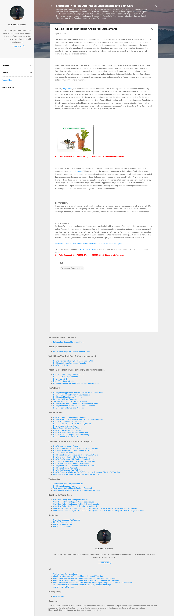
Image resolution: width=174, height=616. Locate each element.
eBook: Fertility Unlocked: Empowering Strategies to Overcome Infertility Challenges (86, 580)
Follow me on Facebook (62, 526)
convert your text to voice (63, 587)
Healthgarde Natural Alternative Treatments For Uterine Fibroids (78, 419)
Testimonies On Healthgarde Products (68, 484)
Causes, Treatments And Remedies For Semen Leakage (75, 448)
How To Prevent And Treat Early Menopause (70, 432)
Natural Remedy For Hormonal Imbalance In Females (74, 461)
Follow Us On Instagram (62, 524)
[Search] (156, 6)
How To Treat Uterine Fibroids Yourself (68, 422)
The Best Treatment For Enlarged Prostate (70, 401)
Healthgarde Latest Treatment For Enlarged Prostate (74, 406)
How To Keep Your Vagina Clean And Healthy (71, 435)
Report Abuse (8, 80)
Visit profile (104, 562)
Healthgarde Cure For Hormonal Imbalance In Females (74, 466)
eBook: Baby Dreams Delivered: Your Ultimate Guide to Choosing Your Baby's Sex (85, 578)
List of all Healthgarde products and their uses (71, 351)
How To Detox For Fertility (63, 453)
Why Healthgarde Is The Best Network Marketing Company (76, 490)
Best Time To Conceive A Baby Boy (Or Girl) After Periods (76, 474)
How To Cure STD (60, 379)
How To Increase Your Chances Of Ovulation (71, 463)
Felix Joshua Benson (104, 549)
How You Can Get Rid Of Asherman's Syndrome (72, 424)
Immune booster (75, 171)
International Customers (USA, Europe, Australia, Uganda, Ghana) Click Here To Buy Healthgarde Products (95, 508)
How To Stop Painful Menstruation (67, 430)
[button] (151, 29)
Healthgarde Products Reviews (65, 486)
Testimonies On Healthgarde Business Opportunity (73, 488)
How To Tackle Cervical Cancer (65, 437)
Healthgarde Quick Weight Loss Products (69, 363)
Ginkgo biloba (67, 88)
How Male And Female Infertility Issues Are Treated (73, 450)
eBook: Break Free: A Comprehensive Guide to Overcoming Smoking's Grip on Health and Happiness (92, 583)
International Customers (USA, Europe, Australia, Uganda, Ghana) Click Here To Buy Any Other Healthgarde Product (98, 510)
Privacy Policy (58, 596)
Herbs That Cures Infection (64, 381)
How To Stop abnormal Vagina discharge (69, 417)
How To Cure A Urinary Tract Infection (68, 375)
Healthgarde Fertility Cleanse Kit (65, 468)
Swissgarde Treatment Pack (72, 268)
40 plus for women (87, 249)
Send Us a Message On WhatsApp (66, 520)
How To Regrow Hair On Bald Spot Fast (68, 408)
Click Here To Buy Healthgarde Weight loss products (74, 502)
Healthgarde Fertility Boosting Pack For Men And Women (75, 455)
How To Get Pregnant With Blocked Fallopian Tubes (73, 459)
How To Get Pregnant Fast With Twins (68, 470)
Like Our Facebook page (62, 522)
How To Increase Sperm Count (65, 446)
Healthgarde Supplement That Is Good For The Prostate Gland (78, 393)
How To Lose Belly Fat (62, 365)
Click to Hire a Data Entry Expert (65, 574)
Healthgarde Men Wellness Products (67, 397)
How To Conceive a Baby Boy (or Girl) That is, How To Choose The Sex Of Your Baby (87, 472)
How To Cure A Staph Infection (65, 377)
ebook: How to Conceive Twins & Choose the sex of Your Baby (78, 576)
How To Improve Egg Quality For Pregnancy (70, 457)
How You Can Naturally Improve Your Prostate (71, 395)
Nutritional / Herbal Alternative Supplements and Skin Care (94, 5)
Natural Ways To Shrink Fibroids (65, 426)
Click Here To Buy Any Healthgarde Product (70, 500)
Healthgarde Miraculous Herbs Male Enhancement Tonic (75, 403)
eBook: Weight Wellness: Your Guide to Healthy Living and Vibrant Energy (82, 585)
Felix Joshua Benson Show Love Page (68, 342)
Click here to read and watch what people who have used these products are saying (88, 243)
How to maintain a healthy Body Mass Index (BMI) (73, 361)
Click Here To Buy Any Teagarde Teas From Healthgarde (75, 506)
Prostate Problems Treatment (65, 399)
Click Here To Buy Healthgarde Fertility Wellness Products (76, 504)
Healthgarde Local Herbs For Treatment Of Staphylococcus (76, 383)
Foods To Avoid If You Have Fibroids (67, 428)
